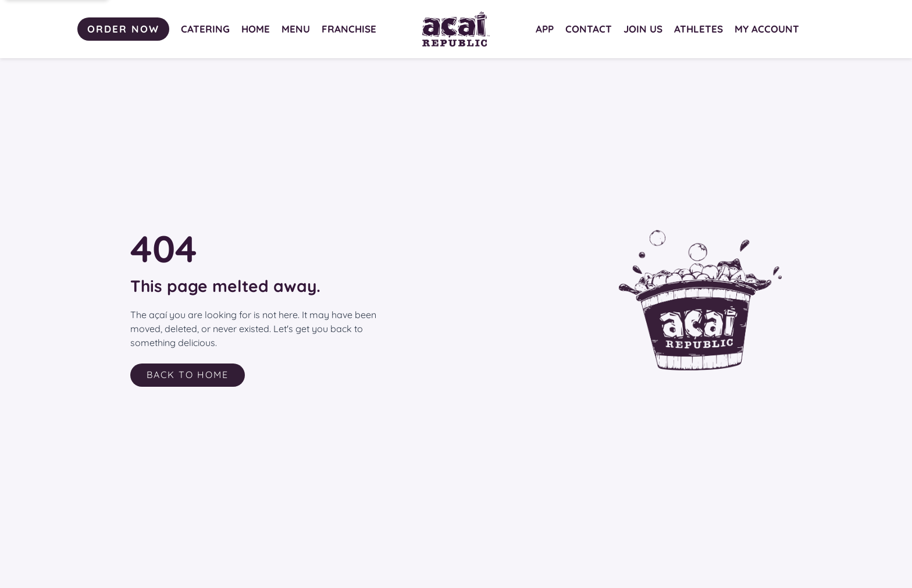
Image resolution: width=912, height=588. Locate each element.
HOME (255, 29)
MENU (296, 29)
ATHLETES (698, 29)
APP (545, 29)
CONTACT (588, 29)
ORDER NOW (123, 29)
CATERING (205, 29)
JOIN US (643, 29)
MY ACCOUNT (767, 29)
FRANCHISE (349, 29)
